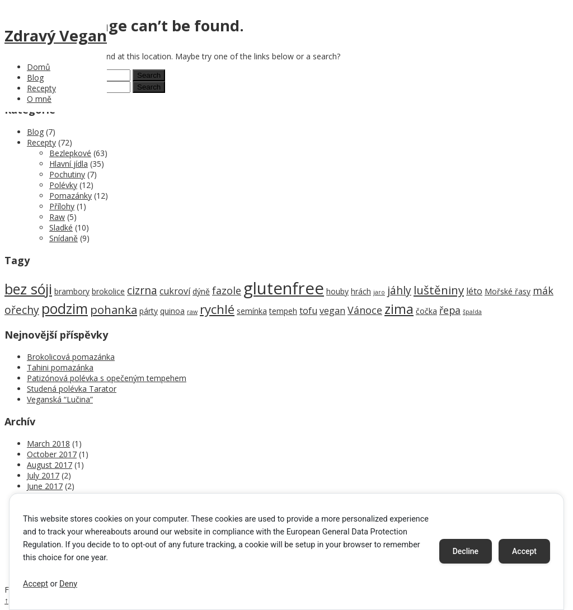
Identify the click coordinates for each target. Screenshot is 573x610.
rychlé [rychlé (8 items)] (217, 309)
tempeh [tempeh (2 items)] (283, 311)
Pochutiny (67, 174)
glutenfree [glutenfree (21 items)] (283, 288)
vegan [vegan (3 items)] (332, 310)
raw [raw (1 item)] (192, 312)
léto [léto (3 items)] (474, 291)
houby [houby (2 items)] (337, 291)
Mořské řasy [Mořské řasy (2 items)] (507, 291)
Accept (35, 584)
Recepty (41, 88)
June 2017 (45, 486)
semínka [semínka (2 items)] (252, 311)
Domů (38, 67)
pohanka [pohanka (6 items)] (113, 309)
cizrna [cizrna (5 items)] (142, 290)
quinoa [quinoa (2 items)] (172, 311)
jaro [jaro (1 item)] (379, 292)
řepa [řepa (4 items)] (450, 310)
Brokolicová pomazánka (71, 356)
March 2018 (48, 443)
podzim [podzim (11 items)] (64, 308)
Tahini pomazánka (60, 367)
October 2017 (52, 454)
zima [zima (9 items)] (399, 309)
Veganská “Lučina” (60, 399)
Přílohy (61, 206)
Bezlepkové (70, 153)
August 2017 (49, 464)
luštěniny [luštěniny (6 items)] (439, 290)
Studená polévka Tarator (71, 388)
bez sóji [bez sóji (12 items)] (28, 288)
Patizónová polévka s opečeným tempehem (106, 378)
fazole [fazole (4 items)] (226, 290)
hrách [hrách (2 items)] (361, 291)
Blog (35, 77)
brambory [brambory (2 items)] (72, 291)
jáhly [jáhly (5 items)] (399, 290)
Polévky (63, 185)
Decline (465, 551)
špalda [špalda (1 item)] (472, 312)
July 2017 (43, 475)
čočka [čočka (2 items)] (426, 311)
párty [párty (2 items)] (148, 311)
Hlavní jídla (68, 163)
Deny (68, 584)
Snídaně (63, 238)
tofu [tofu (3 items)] (308, 310)
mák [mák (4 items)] (543, 290)
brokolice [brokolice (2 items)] (108, 291)
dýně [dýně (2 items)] (201, 291)
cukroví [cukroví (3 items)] (174, 291)
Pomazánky (70, 195)
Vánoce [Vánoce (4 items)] (364, 310)
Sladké (61, 227)
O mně (39, 98)
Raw (57, 217)
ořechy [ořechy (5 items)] (21, 309)
